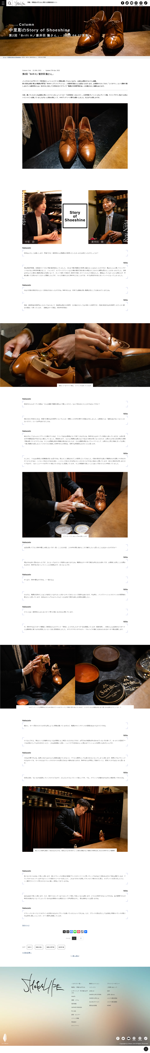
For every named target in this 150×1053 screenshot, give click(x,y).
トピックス (92, 987)
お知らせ (91, 991)
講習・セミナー (75, 1014)
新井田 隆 (61, 947)
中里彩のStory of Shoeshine (14, 57)
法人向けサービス (94, 1002)
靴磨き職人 (39, 947)
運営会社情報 (93, 1005)
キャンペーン (75, 1025)
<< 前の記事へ (27, 952)
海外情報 (73, 1003)
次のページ (25, 925)
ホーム (4, 57)
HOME (109, 1005)
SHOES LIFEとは (94, 998)
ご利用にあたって (112, 987)
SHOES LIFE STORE (95, 994)
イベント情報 (75, 1018)
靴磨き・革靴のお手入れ (78, 987)
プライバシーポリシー (113, 983)
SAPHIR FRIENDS (76, 1007)
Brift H (29, 947)
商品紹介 (73, 1022)
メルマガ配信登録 (112, 998)
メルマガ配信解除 (112, 1002)
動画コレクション (94, 983)
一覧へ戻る (75, 956)
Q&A (108, 991)
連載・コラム (75, 1000)
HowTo (73, 996)
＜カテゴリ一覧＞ (76, 983)
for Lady (73, 1011)
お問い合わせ (111, 994)
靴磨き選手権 (50, 947)
